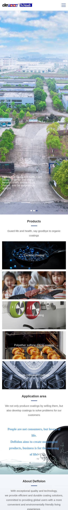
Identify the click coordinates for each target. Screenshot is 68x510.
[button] (31, 210)
